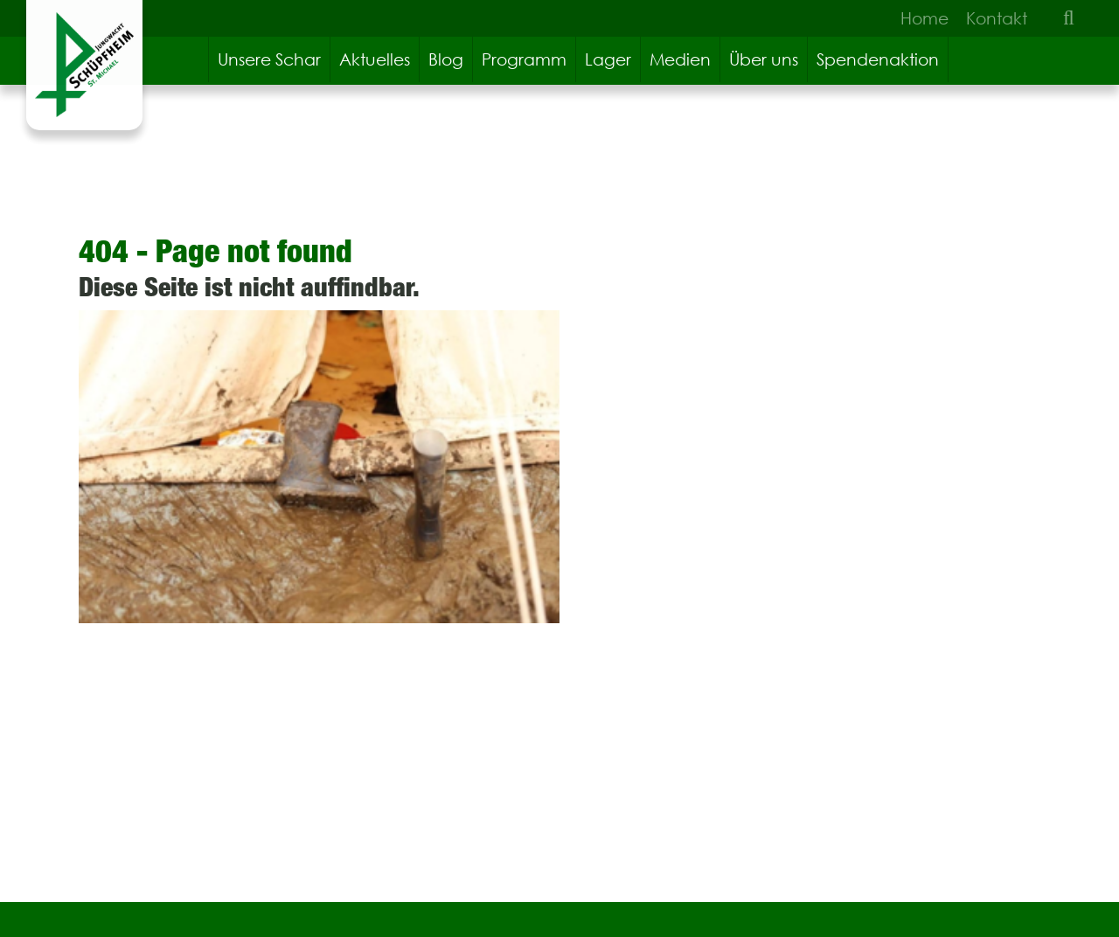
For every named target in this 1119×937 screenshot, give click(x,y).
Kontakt (996, 18)
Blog (445, 59)
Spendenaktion (878, 59)
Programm (524, 59)
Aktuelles (374, 59)
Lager (608, 59)
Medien (680, 59)
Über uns (763, 59)
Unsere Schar (269, 59)
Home (924, 18)
